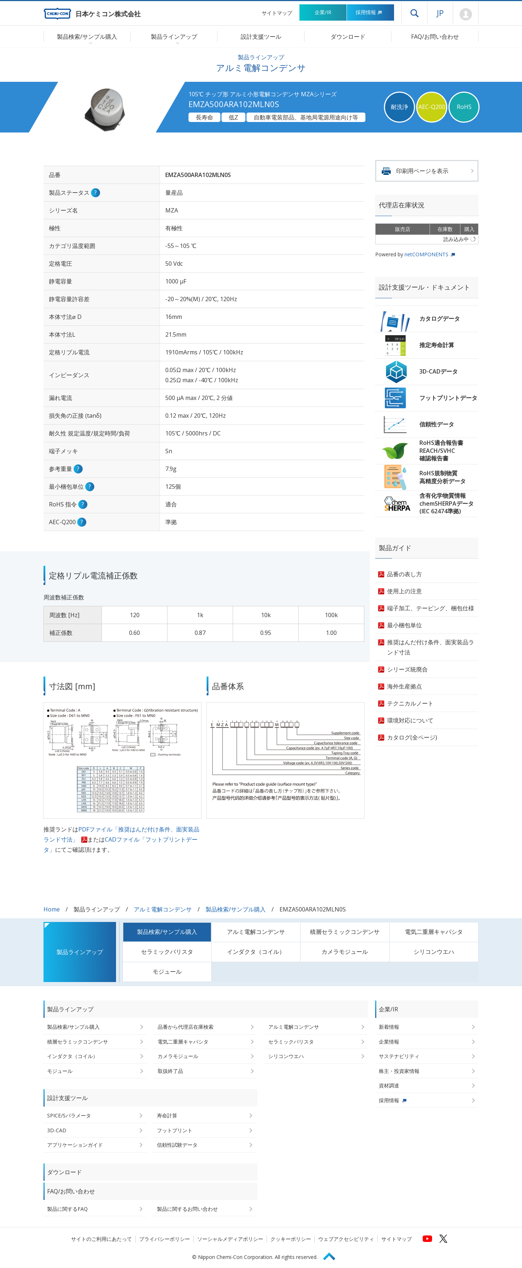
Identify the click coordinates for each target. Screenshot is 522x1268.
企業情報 (389, 1041)
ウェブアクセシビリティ (346, 1238)
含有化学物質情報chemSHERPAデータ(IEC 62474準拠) (446, 503)
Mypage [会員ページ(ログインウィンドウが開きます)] (465, 14)
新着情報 (389, 1026)
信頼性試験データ (177, 1144)
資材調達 (389, 1085)
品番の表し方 (404, 574)
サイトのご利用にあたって (101, 1238)
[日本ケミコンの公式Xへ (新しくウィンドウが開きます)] (443, 1239)
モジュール (167, 972)
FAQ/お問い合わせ (435, 37)
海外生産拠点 (404, 686)
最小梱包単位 (404, 625)
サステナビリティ (399, 1056)
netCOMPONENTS (426, 254)
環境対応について (410, 720)
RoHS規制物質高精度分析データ (442, 477)
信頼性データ (436, 424)
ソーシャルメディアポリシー (230, 1238)
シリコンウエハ (434, 952)
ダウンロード (348, 37)
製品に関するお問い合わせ (187, 1208)
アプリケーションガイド (75, 1144)
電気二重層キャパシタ (434, 932)
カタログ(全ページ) (412, 737)
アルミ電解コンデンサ (163, 909)
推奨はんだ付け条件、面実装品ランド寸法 (430, 647)
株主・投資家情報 (399, 1070)
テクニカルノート (410, 703)
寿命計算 (167, 1115)
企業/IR (323, 12)
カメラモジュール (345, 952)
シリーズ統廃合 (407, 669)
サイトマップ (277, 12)
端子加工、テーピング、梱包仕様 (430, 608)
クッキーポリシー (290, 1238)
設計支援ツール (261, 37)
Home (52, 909)
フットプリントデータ (448, 398)
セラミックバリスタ (167, 952)
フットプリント (174, 1130)
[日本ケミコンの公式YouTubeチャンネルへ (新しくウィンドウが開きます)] (427, 1239)
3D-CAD (56, 1130)
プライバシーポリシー (164, 1238)
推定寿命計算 (436, 345)
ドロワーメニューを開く (414, 13)
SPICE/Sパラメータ (69, 1115)
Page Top (332, 1255)
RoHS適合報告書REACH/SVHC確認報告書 (441, 450)
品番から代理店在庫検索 (186, 1026)
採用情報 (369, 12)
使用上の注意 (404, 591)
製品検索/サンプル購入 (236, 909)
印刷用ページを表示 (422, 171)
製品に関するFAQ (67, 1208)
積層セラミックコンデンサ (345, 932)
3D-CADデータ (438, 371)
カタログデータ (439, 319)
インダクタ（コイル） (256, 952)
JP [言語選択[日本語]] (440, 12)
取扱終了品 (170, 1070)
